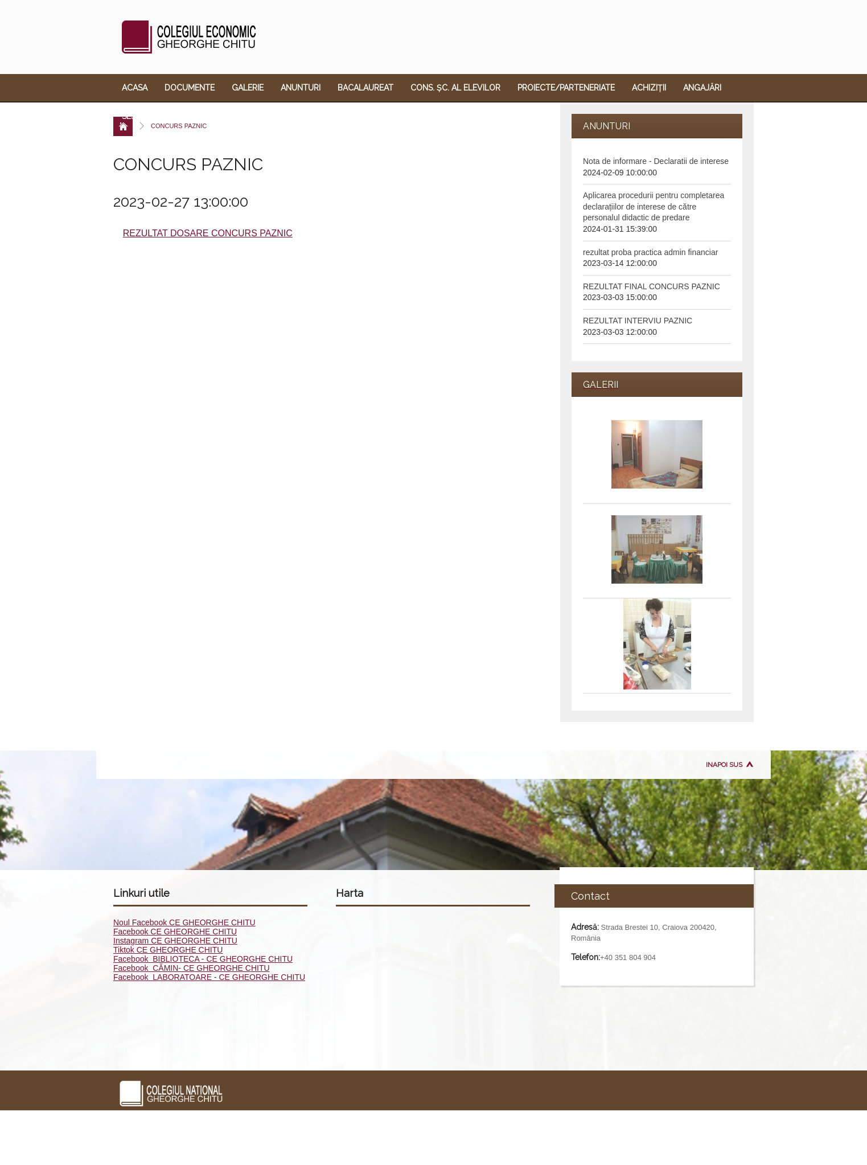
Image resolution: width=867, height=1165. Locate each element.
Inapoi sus (724, 765)
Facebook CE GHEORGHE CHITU (175, 931)
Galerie (248, 87)
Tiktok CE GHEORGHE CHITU (168, 949)
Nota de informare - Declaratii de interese (656, 161)
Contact (419, 116)
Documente (190, 87)
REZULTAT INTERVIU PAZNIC (637, 320)
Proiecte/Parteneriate (566, 87)
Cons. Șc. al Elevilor (455, 87)
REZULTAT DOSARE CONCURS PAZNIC (208, 233)
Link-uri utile (354, 116)
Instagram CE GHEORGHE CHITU (175, 940)
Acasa (134, 87)
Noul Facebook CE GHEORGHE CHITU (184, 922)
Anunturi (300, 87)
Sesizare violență (160, 116)
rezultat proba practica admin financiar (650, 252)
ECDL (225, 116)
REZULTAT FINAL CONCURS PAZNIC (651, 286)
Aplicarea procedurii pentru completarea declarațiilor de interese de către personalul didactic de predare (653, 206)
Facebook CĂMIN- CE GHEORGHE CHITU (191, 968)
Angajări (702, 87)
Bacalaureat (365, 87)
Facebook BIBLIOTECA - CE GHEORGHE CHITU (203, 958)
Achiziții (649, 87)
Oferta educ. (281, 116)
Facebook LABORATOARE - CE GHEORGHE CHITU (209, 977)
